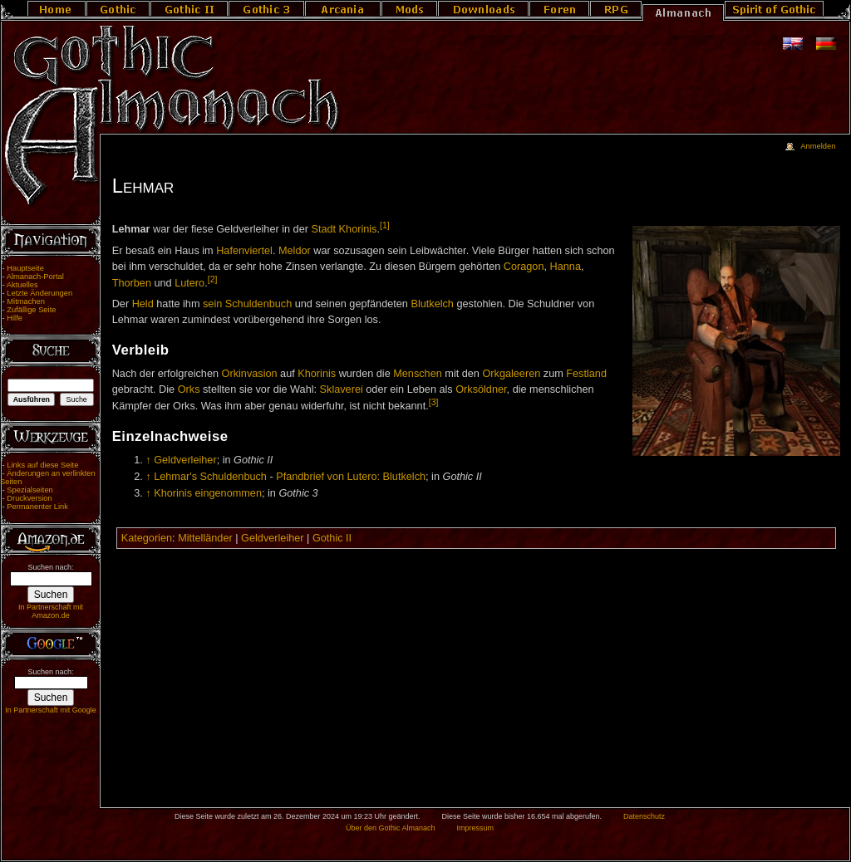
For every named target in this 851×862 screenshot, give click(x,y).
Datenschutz (644, 816)
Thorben (131, 283)
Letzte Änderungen (39, 293)
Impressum (475, 828)
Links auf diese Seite (42, 465)
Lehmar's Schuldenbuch (210, 476)
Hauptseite (25, 268)
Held (143, 304)
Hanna (565, 266)
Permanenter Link (37, 506)
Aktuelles (22, 285)
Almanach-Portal (35, 276)
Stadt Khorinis (343, 229)
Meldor (294, 251)
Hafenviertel (244, 251)
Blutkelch (432, 304)
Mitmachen (26, 301)
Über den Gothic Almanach (390, 828)
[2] (213, 279)
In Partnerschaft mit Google (50, 710)
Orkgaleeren (511, 374)
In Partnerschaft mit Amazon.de (50, 611)
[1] (385, 225)
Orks (189, 389)
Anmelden (817, 146)
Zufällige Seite (31, 310)
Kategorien (146, 538)
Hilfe (14, 318)
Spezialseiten (30, 490)
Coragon (524, 266)
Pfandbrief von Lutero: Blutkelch (351, 476)
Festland (586, 374)
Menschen (417, 374)
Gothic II (332, 538)
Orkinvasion (250, 374)
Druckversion (29, 498)
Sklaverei (341, 389)
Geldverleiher (185, 460)
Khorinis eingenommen (208, 493)
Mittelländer (205, 538)
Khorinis (317, 374)
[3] (434, 402)
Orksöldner (480, 389)
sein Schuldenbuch (247, 304)
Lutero (189, 283)
